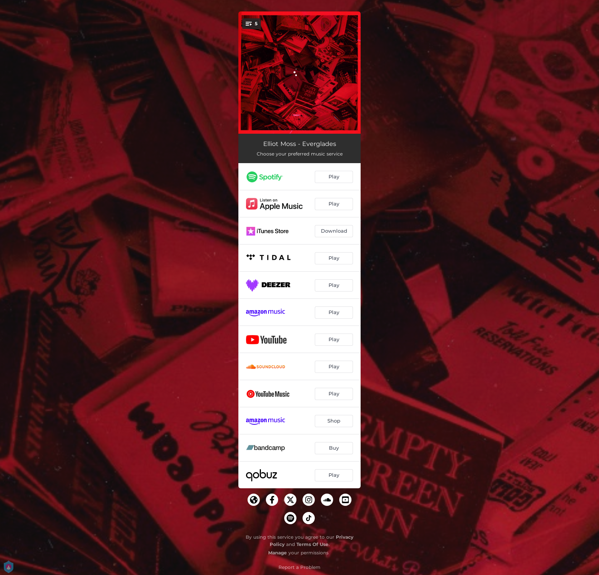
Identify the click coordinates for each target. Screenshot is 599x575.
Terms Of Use (312, 544)
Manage (277, 553)
